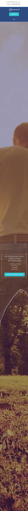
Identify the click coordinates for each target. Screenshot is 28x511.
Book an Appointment (14, 274)
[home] (14, 9)
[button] (14, 19)
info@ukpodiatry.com (15, 2)
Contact (14, 14)
